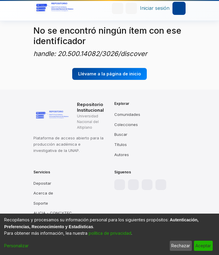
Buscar (120, 134)
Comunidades (127, 114)
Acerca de (43, 193)
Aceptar (203, 245)
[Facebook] (119, 184)
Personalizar (16, 245)
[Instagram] (133, 184)
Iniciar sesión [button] (155, 8)
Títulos (120, 144)
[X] (147, 184)
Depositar (42, 183)
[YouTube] (160, 184)
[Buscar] (117, 8)
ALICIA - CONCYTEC (52, 213)
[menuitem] (131, 8)
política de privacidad (110, 233)
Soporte (40, 203)
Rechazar (180, 245)
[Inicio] (55, 8)
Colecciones (126, 124)
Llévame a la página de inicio (109, 73)
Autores (121, 154)
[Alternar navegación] (179, 8)
